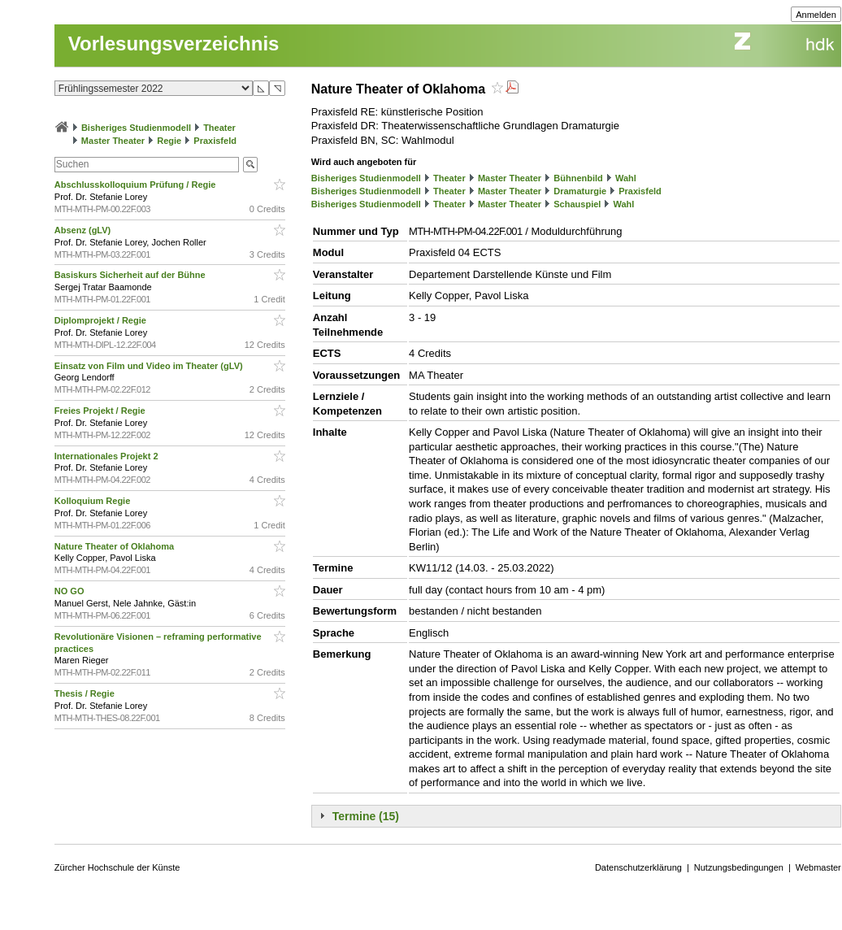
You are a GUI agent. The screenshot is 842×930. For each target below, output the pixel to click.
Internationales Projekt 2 (107, 456)
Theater (219, 128)
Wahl (625, 178)
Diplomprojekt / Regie (101, 320)
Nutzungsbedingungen (738, 867)
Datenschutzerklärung (638, 867)
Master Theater (113, 141)
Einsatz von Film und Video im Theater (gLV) (149, 366)
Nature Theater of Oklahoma (115, 546)
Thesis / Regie (85, 693)
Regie (169, 141)
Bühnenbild (578, 178)
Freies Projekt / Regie (101, 410)
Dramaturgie (579, 191)
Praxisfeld (215, 141)
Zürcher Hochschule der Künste (117, 867)
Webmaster (818, 867)
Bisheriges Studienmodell (136, 128)
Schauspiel (577, 204)
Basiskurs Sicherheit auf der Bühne (131, 275)
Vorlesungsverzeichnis (174, 43)
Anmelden (816, 15)
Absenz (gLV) (84, 230)
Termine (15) (365, 816)
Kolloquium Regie (93, 501)
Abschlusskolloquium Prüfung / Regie (136, 184)
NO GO (70, 591)
